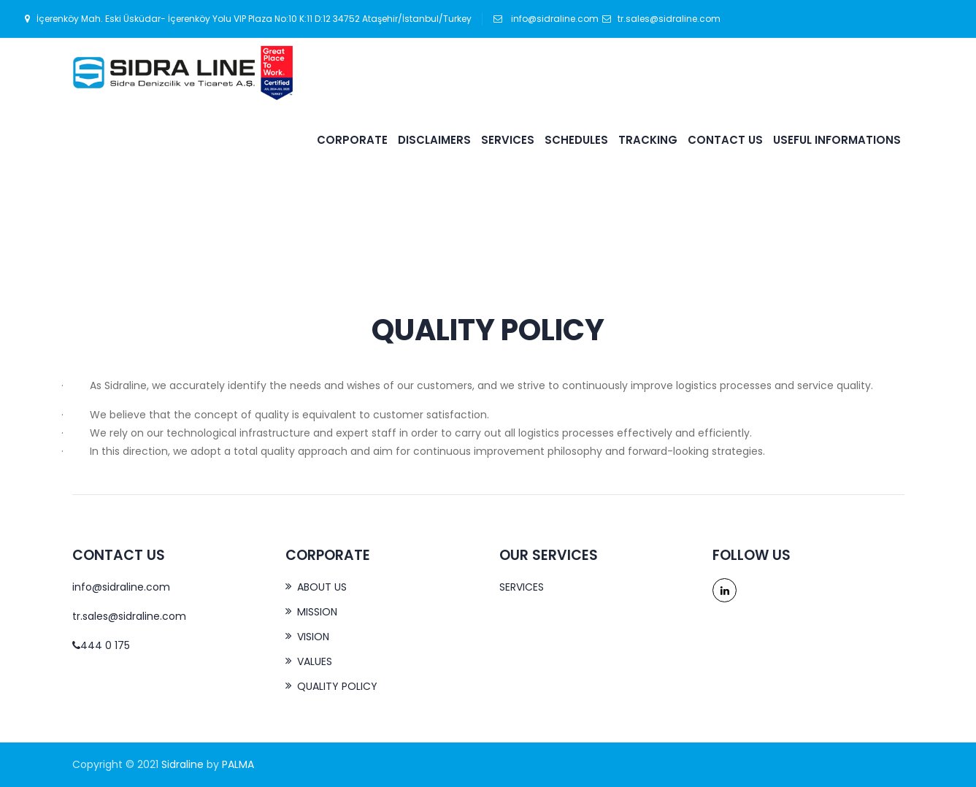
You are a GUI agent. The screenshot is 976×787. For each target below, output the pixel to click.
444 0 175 (101, 645)
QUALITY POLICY (337, 686)
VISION (313, 636)
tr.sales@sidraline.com (661, 18)
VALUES (314, 661)
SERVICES (507, 139)
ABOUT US (322, 587)
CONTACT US (725, 139)
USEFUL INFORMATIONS (837, 139)
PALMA (238, 764)
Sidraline (182, 764)
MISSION (317, 611)
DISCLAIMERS (434, 139)
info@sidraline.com (554, 18)
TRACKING (647, 139)
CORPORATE (352, 139)
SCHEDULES (576, 139)
